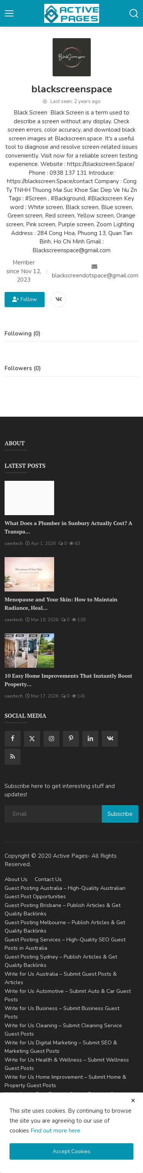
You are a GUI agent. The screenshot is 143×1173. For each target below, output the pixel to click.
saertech (14, 543)
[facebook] (13, 739)
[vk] (110, 739)
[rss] (13, 757)
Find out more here (55, 1130)
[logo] (71, 13)
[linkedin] (90, 739)
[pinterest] (71, 739)
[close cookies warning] (133, 1100)
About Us (16, 879)
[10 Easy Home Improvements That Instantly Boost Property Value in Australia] (29, 650)
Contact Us (48, 879)
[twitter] (32, 739)
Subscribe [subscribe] (120, 814)
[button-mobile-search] (134, 13)
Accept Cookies (71, 1151)
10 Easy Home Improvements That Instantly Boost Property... (68, 680)
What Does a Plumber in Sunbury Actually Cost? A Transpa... (68, 527)
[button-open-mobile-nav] (9, 13)
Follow (24, 299)
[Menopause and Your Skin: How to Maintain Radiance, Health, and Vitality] (29, 574)
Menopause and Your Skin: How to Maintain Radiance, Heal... (61, 603)
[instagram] (51, 739)
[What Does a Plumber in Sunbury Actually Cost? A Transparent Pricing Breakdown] (29, 498)
